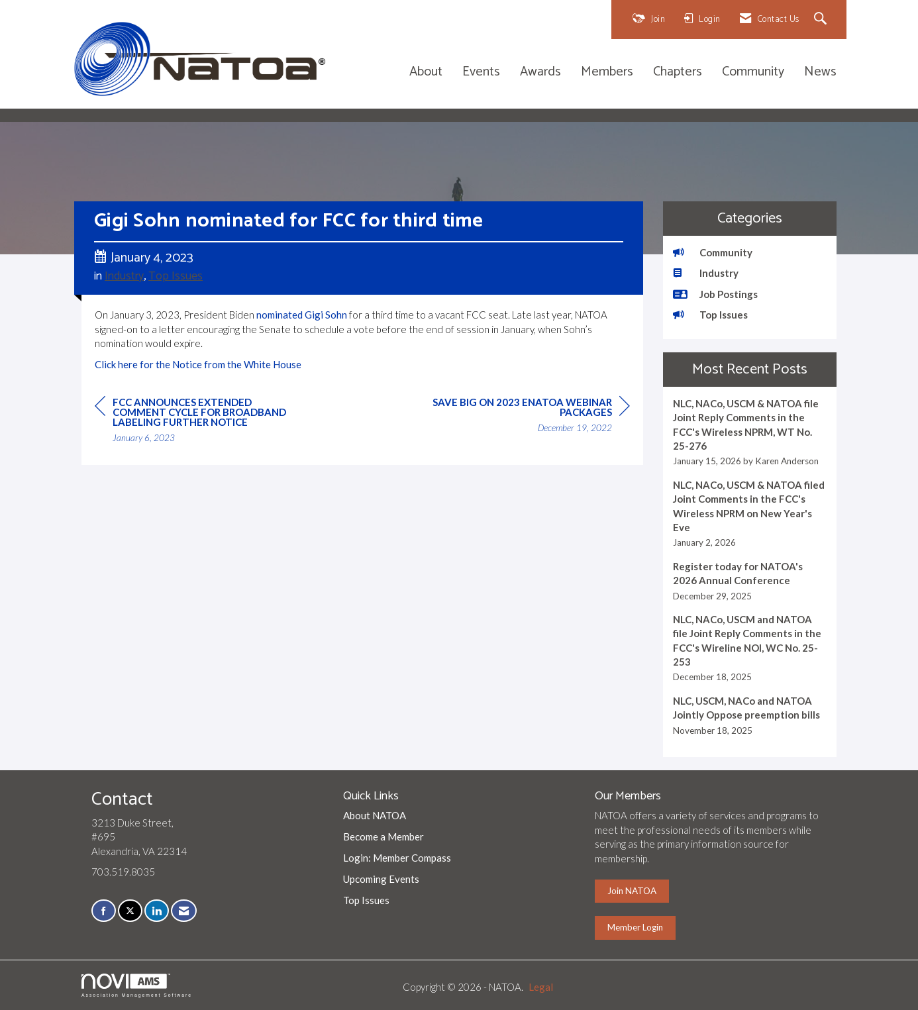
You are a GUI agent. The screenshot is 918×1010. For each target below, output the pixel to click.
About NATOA (374, 815)
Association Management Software (136, 985)
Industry (124, 276)
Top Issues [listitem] (710, 315)
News (820, 72)
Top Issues (175, 276)
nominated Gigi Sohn (301, 315)
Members (607, 72)
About (425, 72)
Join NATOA (631, 890)
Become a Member (383, 836)
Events (481, 72)
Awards (540, 72)
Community (753, 72)
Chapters (677, 72)
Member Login (635, 927)
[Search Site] (822, 19)
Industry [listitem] (706, 273)
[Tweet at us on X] (130, 911)
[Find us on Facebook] (103, 911)
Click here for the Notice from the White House (198, 364)
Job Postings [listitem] (715, 294)
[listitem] (750, 432)
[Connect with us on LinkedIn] (156, 911)
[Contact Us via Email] (184, 911)
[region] (530, 416)
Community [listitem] (712, 252)
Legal (541, 987)
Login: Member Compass (397, 858)
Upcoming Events (381, 879)
